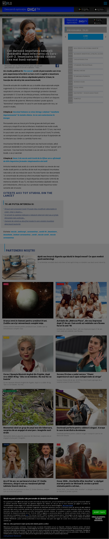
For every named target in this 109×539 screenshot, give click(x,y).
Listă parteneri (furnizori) (12, 536)
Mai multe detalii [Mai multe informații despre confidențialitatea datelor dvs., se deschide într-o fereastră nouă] (68, 505)
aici (27, 515)
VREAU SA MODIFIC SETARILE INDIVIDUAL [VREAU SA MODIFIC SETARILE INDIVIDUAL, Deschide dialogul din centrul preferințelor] (98, 518)
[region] (54, 517)
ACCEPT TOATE (99, 512)
